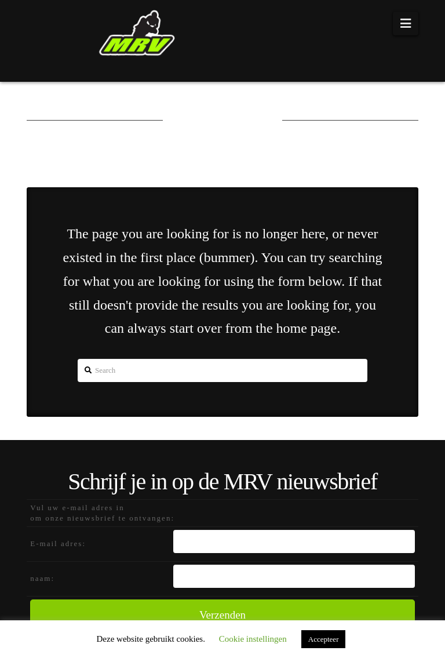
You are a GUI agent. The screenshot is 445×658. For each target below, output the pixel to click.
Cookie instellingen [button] (253, 639)
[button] (405, 23)
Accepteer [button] (323, 639)
